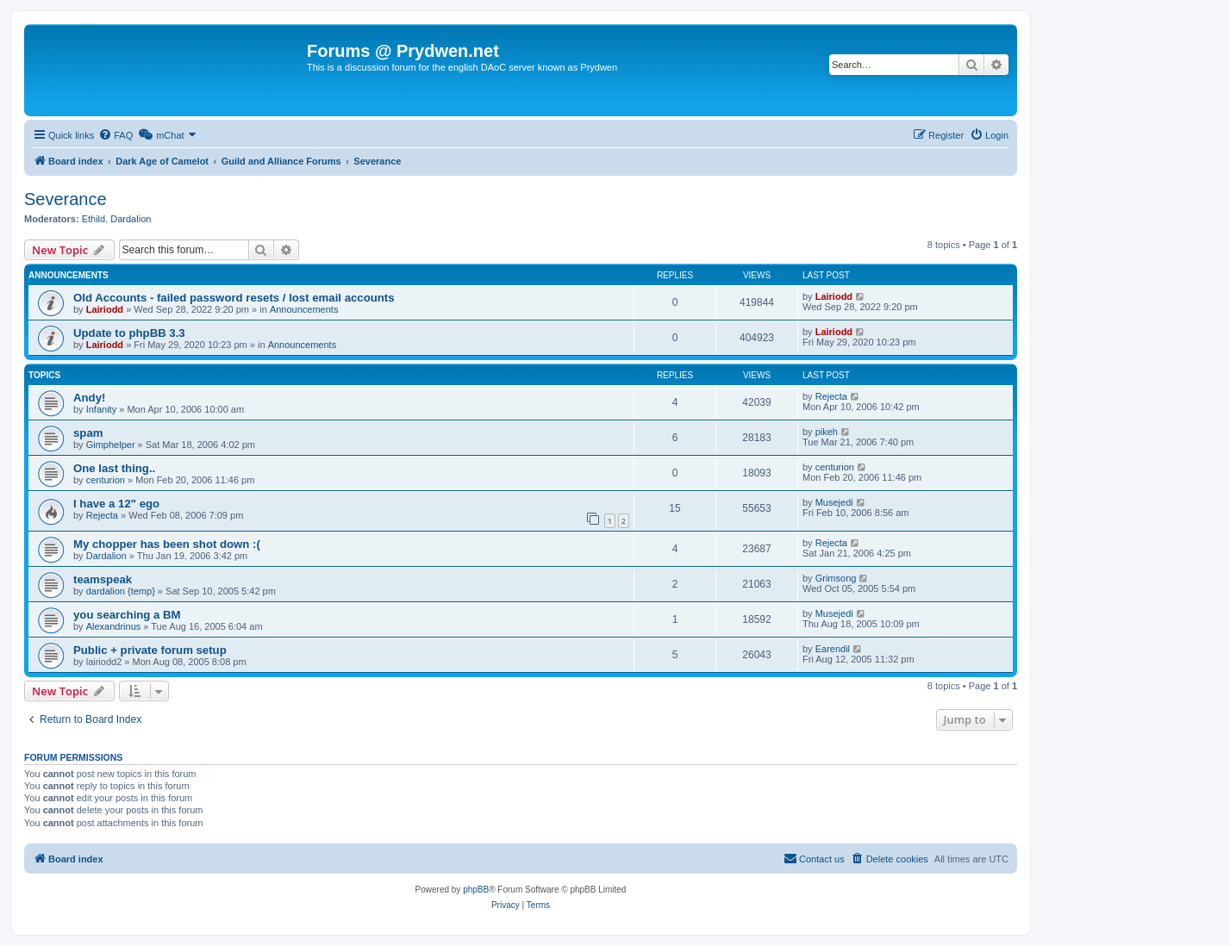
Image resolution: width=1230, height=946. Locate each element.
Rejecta (831, 396)
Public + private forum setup (150, 650)
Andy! (89, 397)
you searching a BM (127, 614)
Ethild (94, 219)
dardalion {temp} (120, 591)
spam (88, 432)
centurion (105, 480)
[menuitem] (115, 135)
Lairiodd (104, 309)
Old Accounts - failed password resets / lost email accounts (234, 297)
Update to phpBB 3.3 (129, 333)
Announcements (304, 309)
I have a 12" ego (116, 503)
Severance (65, 199)
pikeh (826, 431)
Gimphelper (110, 444)
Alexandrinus (113, 626)
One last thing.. (114, 468)
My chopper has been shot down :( (166, 544)
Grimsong (836, 578)
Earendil (832, 649)
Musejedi (834, 502)
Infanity (101, 409)
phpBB (476, 889)
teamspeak (102, 579)
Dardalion (130, 219)
